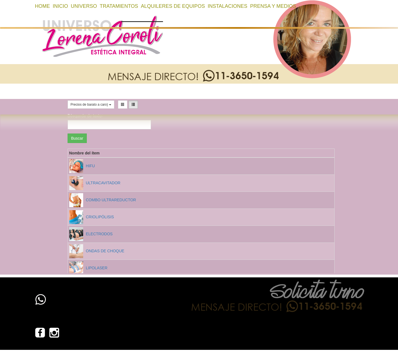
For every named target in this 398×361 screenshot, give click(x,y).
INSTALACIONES (228, 6)
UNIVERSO (84, 6)
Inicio (60, 6)
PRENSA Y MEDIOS (273, 6)
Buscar (77, 138)
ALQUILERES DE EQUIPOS (173, 6)
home (42, 6)
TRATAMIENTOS (119, 6)
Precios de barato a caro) (91, 104)
